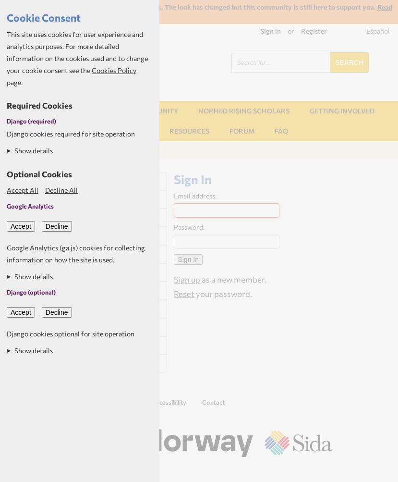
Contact (213, 402)
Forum (241, 131)
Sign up (187, 279)
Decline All (61, 190)
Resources (189, 131)
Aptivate (324, 471)
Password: (189, 227)
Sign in (270, 31)
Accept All (22, 190)
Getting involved (342, 111)
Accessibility (169, 402)
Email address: (195, 196)
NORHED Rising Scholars (243, 111)
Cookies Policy (114, 70)
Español (378, 31)
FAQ (281, 131)
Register (314, 31)
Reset (184, 293)
